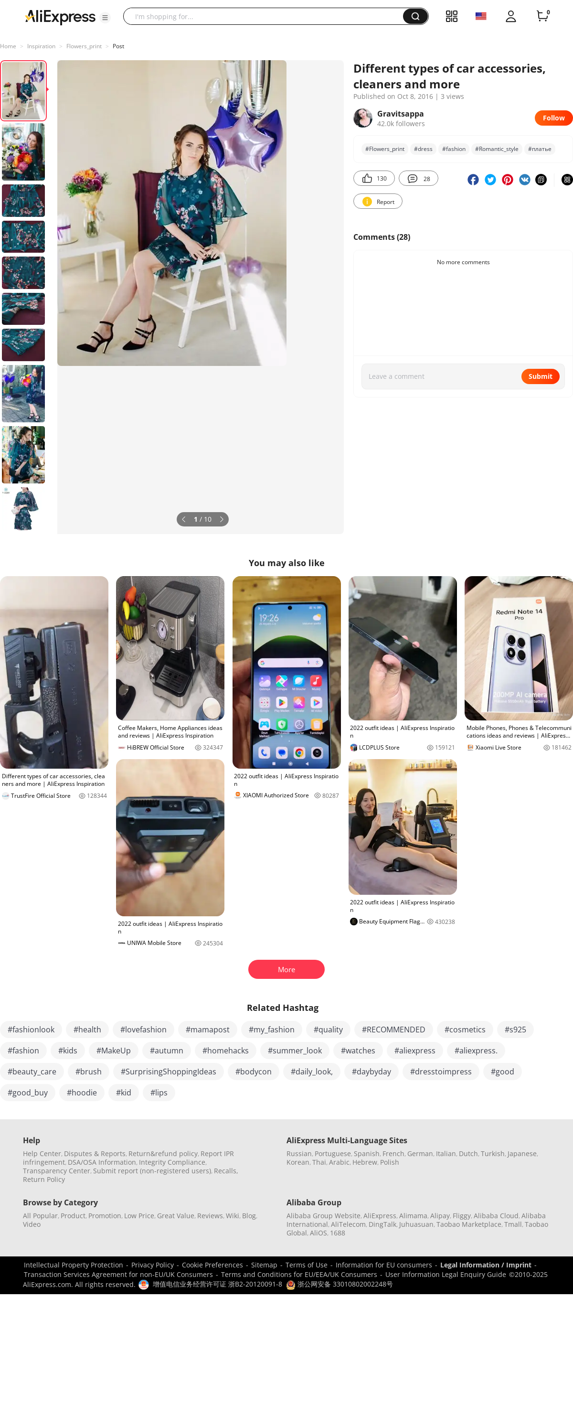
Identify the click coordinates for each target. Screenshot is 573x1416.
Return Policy (44, 1179)
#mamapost (208, 1029)
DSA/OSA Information (102, 1162)
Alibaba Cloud (496, 1215)
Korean (297, 1162)
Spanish (367, 1153)
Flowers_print (84, 46)
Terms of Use (307, 1264)
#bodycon (253, 1071)
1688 (337, 1232)
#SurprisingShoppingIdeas (168, 1071)
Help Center (42, 1153)
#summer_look (295, 1050)
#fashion (454, 149)
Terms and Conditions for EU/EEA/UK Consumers (299, 1274)
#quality (328, 1029)
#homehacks (225, 1050)
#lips (159, 1092)
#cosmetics (465, 1029)
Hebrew (364, 1162)
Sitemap (264, 1264)
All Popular (40, 1215)
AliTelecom (348, 1224)
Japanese (522, 1153)
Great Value (175, 1215)
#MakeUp (113, 1050)
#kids (67, 1050)
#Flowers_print (384, 149)
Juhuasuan (416, 1224)
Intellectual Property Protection (73, 1264)
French (393, 1153)
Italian (446, 1153)
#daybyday (371, 1071)
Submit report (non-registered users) (152, 1170)
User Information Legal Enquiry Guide (445, 1274)
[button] (105, 17)
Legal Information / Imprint (485, 1264)
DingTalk (382, 1224)
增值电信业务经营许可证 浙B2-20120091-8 (217, 1283)
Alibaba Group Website (323, 1215)
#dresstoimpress (441, 1071)
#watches (358, 1050)
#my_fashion (272, 1029)
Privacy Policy (152, 1264)
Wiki (232, 1215)
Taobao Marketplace (468, 1224)
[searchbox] (266, 16)
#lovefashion (143, 1029)
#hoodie (82, 1092)
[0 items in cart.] (542, 16)
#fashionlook (31, 1029)
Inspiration (41, 46)
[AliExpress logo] (60, 16)
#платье (540, 149)
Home (8, 46)
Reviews (210, 1215)
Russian (299, 1153)
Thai (319, 1162)
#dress (423, 149)
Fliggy (462, 1215)
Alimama (413, 1215)
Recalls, (226, 1170)
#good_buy (28, 1092)
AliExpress (379, 1215)
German (420, 1153)
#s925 (515, 1029)
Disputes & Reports (95, 1153)
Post (118, 46)
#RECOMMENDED (393, 1029)
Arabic (339, 1162)
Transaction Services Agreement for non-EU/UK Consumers (118, 1274)
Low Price (139, 1215)
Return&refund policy (163, 1153)
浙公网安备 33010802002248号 (339, 1283)
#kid (123, 1092)
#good (502, 1071)
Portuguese (333, 1153)
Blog (249, 1215)
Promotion (104, 1215)
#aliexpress (414, 1050)
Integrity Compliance (172, 1162)
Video (32, 1224)
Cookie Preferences (212, 1264)
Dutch (468, 1153)
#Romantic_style (497, 149)
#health (87, 1029)
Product (73, 1215)
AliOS (318, 1232)
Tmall (513, 1224)
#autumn (166, 1050)
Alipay (440, 1215)
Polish (389, 1162)
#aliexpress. (476, 1050)
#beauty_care (32, 1071)
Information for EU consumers (384, 1264)
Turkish (493, 1153)
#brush (88, 1071)
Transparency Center (56, 1170)
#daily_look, (312, 1071)
